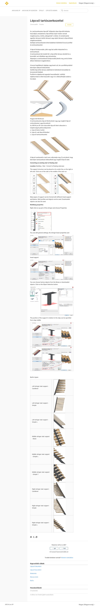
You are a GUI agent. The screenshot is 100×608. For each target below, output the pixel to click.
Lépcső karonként (35, 570)
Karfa (31, 580)
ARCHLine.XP (16, 10)
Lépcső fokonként (35, 566)
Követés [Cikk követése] (69, 24)
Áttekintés (33, 573)
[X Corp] (34, 537)
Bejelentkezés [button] (73, 3)
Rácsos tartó (34, 577)
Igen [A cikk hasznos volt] (55, 548)
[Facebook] (31, 537)
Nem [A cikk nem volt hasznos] (64, 548)
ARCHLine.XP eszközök (29, 10)
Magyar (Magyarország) (87, 3)
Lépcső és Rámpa (51, 10)
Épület (41, 10)
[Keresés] (74, 10)
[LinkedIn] (37, 537)
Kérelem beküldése (61, 3)
